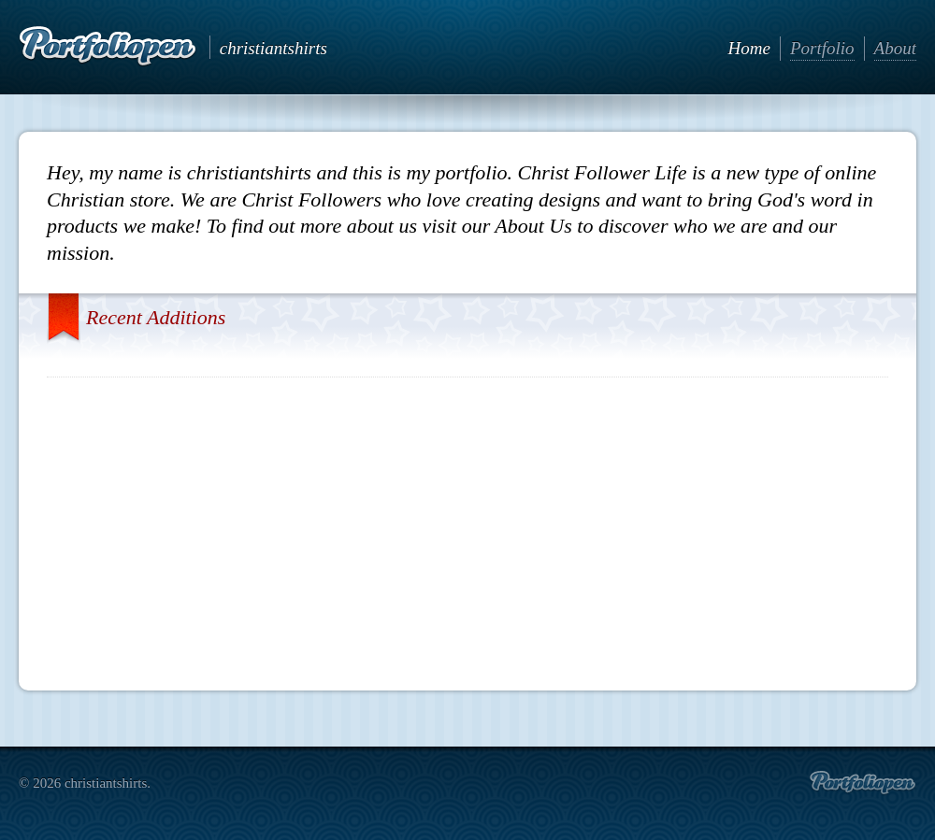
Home (749, 48)
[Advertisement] (468, 527)
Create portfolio (862, 783)
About (895, 48)
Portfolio (822, 48)
